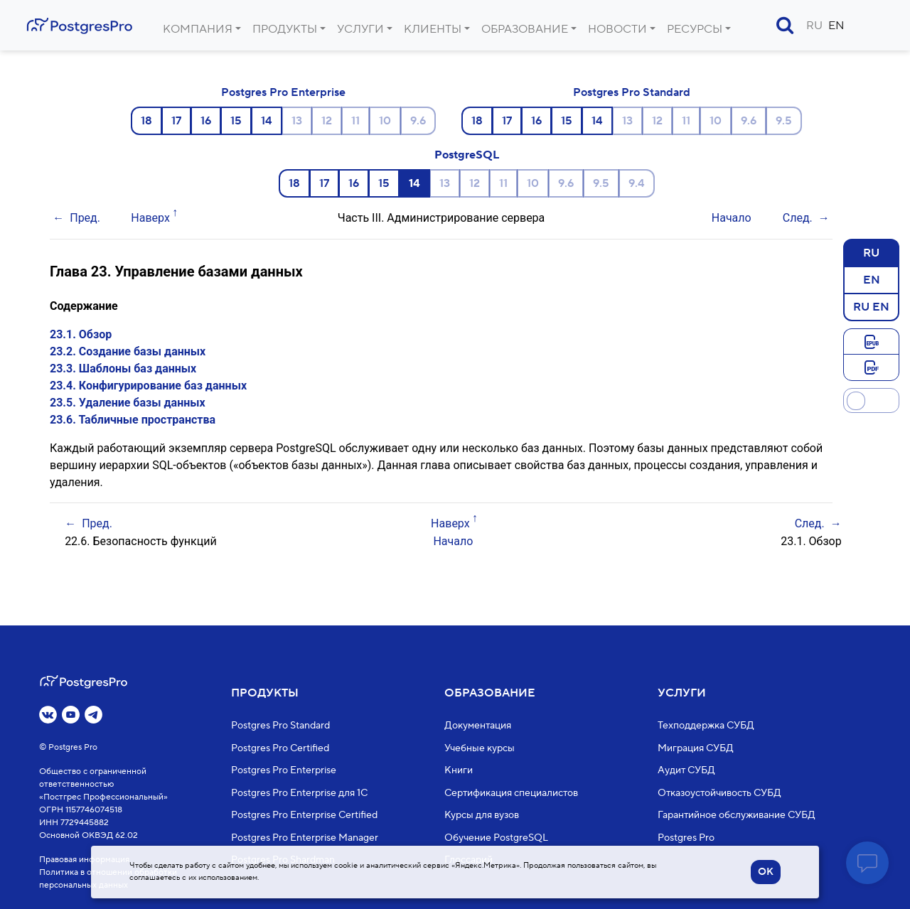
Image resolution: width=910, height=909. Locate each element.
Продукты (284, 29)
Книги (458, 770)
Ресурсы (694, 29)
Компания (197, 29)
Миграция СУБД (696, 747)
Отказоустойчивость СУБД (719, 792)
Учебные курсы (479, 747)
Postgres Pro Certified (280, 747)
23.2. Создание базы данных (127, 351)
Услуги (360, 29)
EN (836, 25)
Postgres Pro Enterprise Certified (304, 815)
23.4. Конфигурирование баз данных (148, 385)
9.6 (418, 121)
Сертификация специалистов (511, 792)
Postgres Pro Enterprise (283, 92)
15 (236, 121)
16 (205, 121)
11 (355, 121)
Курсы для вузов (481, 815)
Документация (477, 725)
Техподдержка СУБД (706, 725)
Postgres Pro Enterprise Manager (304, 837)
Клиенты (432, 29)
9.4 (636, 183)
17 (176, 121)
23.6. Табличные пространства (132, 419)
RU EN (871, 306)
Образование (524, 29)
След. (798, 218)
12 (326, 121)
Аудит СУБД (686, 770)
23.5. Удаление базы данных (127, 402)
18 (146, 121)
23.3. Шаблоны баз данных (123, 368)
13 (296, 121)
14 (266, 121)
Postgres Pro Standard (631, 92)
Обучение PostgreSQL (496, 837)
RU (814, 25)
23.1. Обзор (81, 334)
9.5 (784, 121)
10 (385, 121)
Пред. (85, 218)
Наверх (150, 218)
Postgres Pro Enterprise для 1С (299, 792)
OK (766, 872)
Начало (731, 218)
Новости (617, 29)
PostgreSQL (466, 155)
